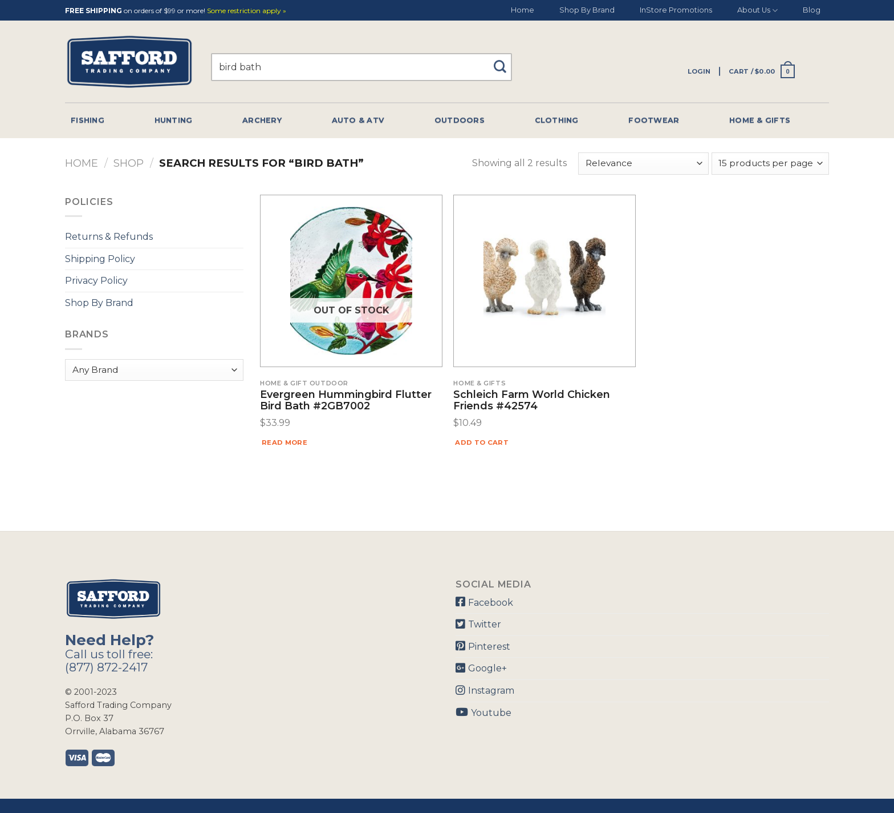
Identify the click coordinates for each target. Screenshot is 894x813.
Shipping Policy (100, 258)
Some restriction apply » (246, 11)
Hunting (174, 120)
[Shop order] (643, 163)
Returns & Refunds (109, 236)
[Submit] (504, 61)
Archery (262, 120)
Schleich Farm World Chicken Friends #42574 (531, 400)
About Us (757, 10)
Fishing (87, 120)
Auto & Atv (358, 120)
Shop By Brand (587, 10)
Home (522, 10)
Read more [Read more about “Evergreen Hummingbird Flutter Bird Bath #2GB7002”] (284, 442)
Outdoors (459, 120)
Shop (128, 163)
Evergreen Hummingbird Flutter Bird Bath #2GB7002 (346, 400)
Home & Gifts (759, 120)
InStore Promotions (676, 10)
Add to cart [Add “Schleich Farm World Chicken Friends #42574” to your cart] (482, 442)
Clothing (557, 120)
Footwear (653, 120)
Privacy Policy (96, 280)
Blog (811, 10)
